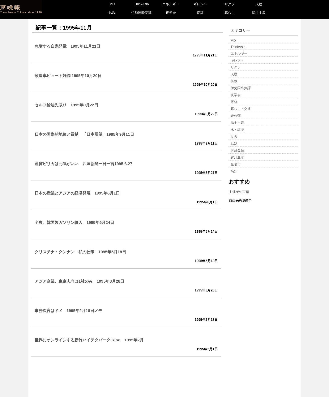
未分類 (236, 116)
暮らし (230, 12)
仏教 (112, 12)
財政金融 (237, 150)
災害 (234, 136)
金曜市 (236, 164)
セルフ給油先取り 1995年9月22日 (66, 105)
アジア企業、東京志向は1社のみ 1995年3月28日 (79, 281)
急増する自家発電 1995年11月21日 (67, 46)
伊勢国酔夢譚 (141, 12)
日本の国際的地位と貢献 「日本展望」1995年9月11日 (84, 134)
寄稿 (200, 12)
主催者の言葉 (239, 192)
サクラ (230, 4)
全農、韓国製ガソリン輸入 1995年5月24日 (74, 222)
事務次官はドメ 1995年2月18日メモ (68, 310)
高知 (234, 171)
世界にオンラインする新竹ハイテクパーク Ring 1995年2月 (89, 340)
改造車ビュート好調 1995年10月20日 (68, 75)
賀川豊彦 (237, 157)
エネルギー (170, 4)
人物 (259, 4)
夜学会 (171, 12)
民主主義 (259, 12)
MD (112, 4)
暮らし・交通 (241, 109)
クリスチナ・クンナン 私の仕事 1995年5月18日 (80, 252)
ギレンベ (200, 4)
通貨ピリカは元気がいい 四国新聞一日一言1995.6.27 (83, 164)
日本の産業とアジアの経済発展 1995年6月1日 (77, 193)
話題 (234, 143)
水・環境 (237, 129)
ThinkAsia (141, 4)
